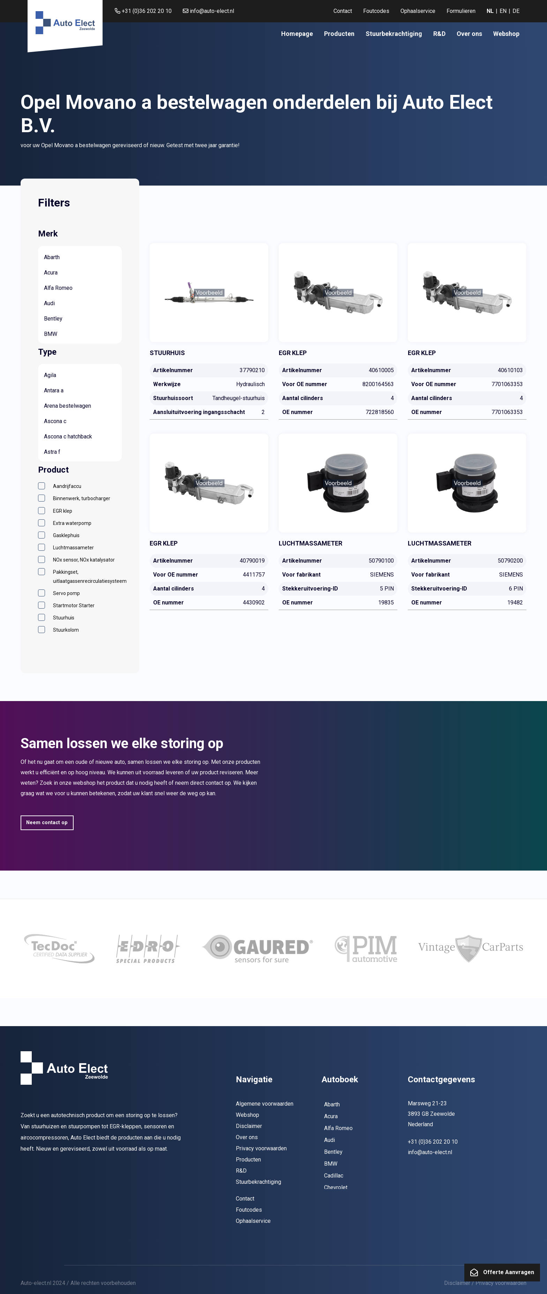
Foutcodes (376, 11)
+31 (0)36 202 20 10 (143, 11)
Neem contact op (47, 823)
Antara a (53, 390)
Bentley (53, 318)
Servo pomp (66, 593)
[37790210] (209, 331)
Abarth (52, 257)
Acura (51, 272)
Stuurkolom (66, 630)
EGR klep (62, 511)
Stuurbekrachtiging (394, 33)
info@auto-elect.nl (208, 11)
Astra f (52, 452)
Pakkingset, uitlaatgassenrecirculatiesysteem (90, 576)
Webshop (506, 33)
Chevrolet (335, 1187)
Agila (50, 375)
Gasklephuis (66, 535)
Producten (339, 33)
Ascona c (55, 421)
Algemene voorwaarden (264, 1103)
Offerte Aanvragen (508, 1272)
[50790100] (338, 522)
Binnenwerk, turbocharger (81, 498)
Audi (49, 303)
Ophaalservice (417, 11)
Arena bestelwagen (67, 406)
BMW (50, 334)
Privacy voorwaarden (261, 1148)
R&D (439, 33)
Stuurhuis (63, 617)
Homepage (297, 33)
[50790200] (467, 522)
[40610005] (338, 331)
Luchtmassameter (73, 547)
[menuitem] (343, 11)
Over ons (469, 33)
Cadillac (333, 1175)
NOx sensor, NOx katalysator (84, 560)
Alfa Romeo (58, 288)
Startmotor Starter (74, 605)
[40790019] (209, 522)
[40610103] (467, 331)
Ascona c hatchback (68, 436)
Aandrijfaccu (67, 486)
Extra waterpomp (72, 523)
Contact (343, 11)
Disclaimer (249, 1126)
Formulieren (461, 11)
